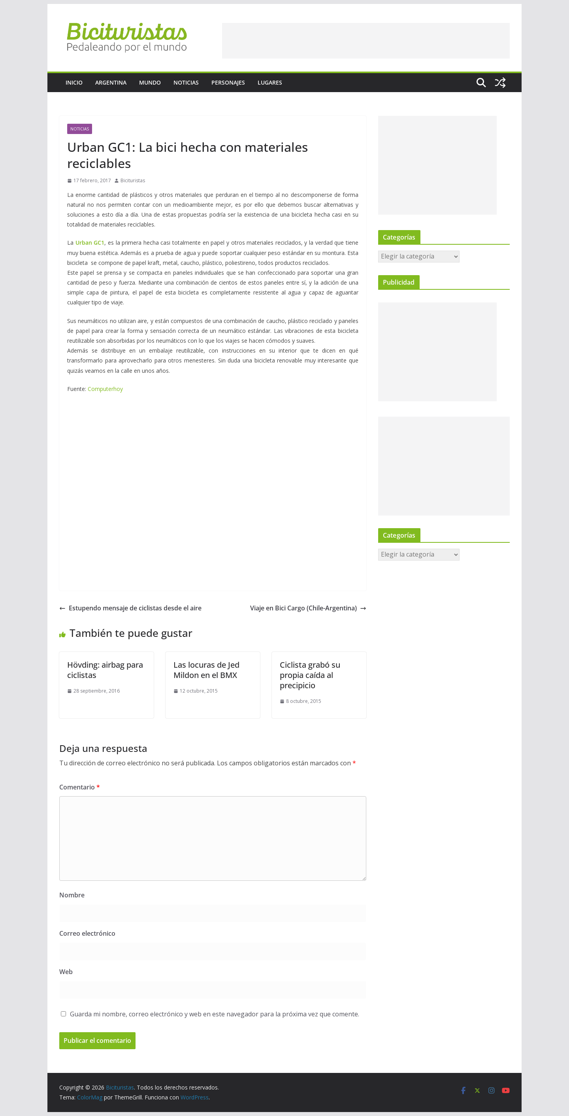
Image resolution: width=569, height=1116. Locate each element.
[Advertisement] (366, 41)
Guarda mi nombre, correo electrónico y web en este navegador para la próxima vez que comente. (214, 1014)
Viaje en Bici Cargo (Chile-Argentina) (308, 608)
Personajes (228, 82)
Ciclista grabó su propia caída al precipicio (310, 675)
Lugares (270, 82)
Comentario (79, 787)
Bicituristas (133, 180)
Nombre (72, 895)
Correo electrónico (87, 933)
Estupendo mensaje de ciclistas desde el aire (130, 608)
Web (66, 971)
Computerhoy (104, 389)
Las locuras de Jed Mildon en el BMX (206, 669)
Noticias (186, 82)
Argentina (110, 82)
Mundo (150, 82)
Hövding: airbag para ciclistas (105, 669)
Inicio (74, 82)
